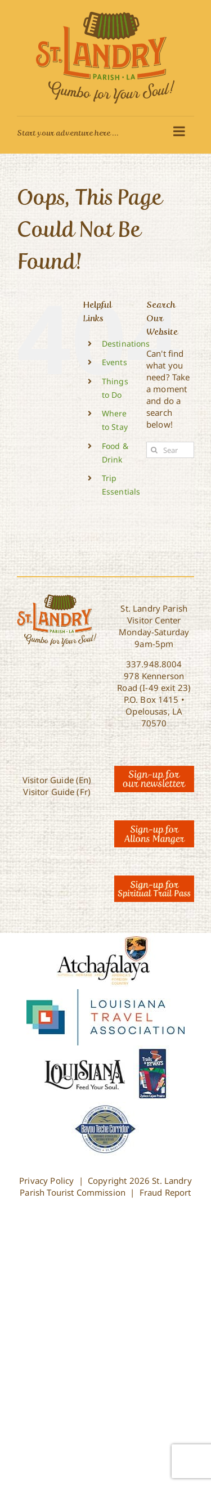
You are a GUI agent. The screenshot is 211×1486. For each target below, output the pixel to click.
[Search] (154, 450)
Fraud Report (165, 1192)
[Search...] (170, 450)
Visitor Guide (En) (57, 779)
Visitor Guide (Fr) (57, 791)
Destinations (126, 343)
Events (114, 362)
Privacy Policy (46, 1180)
